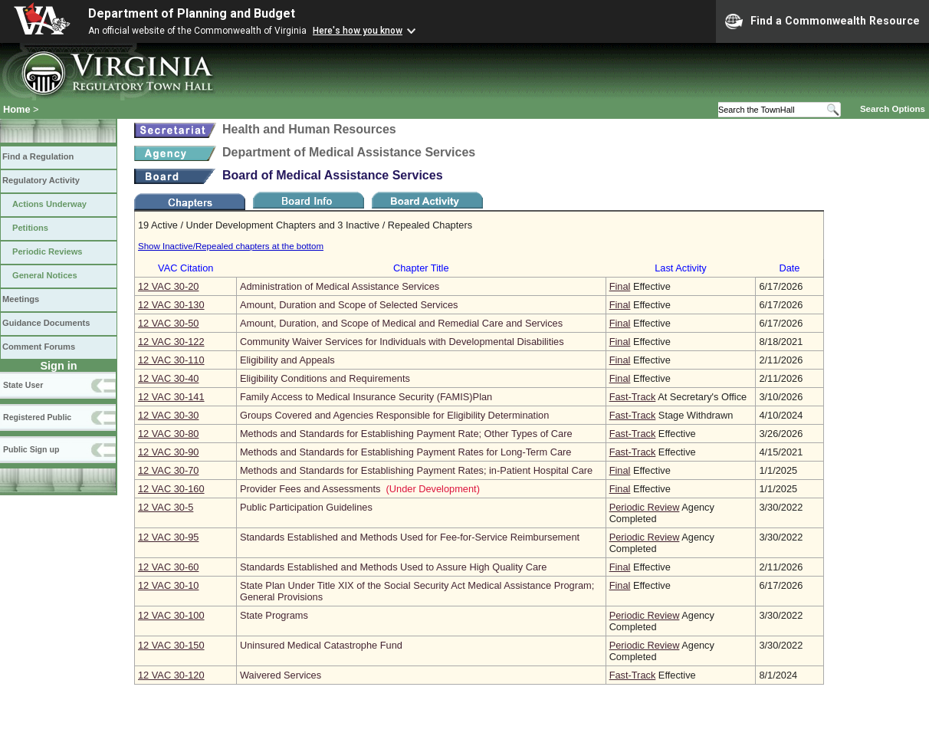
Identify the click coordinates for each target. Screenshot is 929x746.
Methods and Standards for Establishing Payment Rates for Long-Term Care (405, 452)
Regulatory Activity (41, 180)
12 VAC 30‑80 (168, 433)
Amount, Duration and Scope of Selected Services (349, 305)
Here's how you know (357, 30)
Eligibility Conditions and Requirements (325, 378)
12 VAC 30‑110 (171, 360)
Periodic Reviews (47, 251)
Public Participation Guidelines (306, 507)
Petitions (30, 227)
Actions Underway (49, 204)
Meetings (20, 299)
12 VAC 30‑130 (171, 305)
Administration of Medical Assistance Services (339, 286)
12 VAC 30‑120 (171, 675)
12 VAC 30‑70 (168, 470)
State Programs (274, 615)
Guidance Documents (46, 322)
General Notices (44, 275)
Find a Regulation (38, 156)
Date (789, 268)
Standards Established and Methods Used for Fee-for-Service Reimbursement (409, 537)
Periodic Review (644, 507)
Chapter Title (421, 268)
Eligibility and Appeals (287, 360)
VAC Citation (185, 268)
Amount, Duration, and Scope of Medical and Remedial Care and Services (401, 323)
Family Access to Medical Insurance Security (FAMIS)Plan (366, 397)
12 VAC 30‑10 (168, 585)
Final (620, 286)
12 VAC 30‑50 (168, 323)
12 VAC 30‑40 (168, 378)
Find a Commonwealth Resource (822, 21)
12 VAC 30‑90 (168, 452)
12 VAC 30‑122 (171, 341)
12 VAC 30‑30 (168, 415)
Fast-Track (632, 397)
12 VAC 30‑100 (171, 615)
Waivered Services (280, 675)
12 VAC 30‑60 (168, 567)
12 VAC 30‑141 (171, 397)
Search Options (892, 108)
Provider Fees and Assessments (310, 489)
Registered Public (37, 417)
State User (23, 384)
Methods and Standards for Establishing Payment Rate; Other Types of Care (406, 433)
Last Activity (681, 268)
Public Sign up (31, 449)
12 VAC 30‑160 (171, 489)
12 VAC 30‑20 (168, 286)
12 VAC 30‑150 (171, 645)
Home (17, 109)
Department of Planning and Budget (191, 13)
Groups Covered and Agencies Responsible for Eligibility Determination (394, 415)
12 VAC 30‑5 (165, 507)
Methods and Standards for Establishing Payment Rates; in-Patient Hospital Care (416, 470)
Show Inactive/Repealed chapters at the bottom (230, 246)
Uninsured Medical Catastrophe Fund (321, 645)
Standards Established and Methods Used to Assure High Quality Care (393, 567)
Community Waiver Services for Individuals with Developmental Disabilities (402, 341)
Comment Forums (38, 346)
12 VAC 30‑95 (168, 537)
